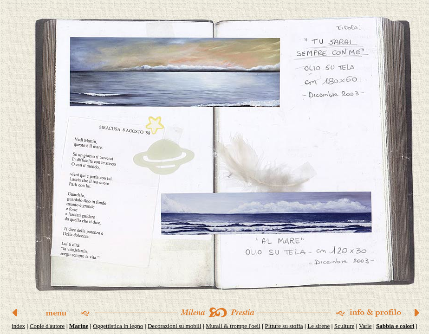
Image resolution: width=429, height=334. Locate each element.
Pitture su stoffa (284, 325)
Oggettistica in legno (118, 325)
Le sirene (318, 325)
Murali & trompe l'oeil (233, 325)
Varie (365, 325)
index (18, 325)
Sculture (344, 325)
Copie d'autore (47, 325)
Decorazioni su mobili (175, 325)
